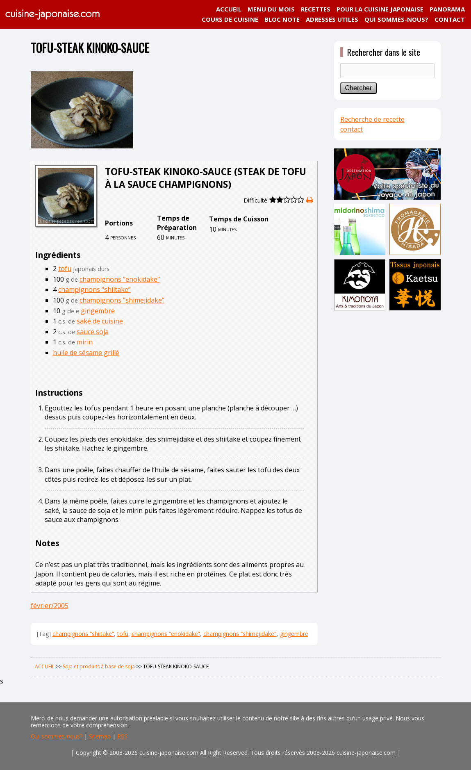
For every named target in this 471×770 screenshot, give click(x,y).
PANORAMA (447, 9)
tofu (64, 268)
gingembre (98, 310)
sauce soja (93, 331)
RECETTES (315, 9)
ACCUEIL (228, 9)
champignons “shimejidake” (122, 300)
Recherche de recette (372, 119)
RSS (122, 736)
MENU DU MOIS (271, 9)
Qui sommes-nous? (56, 736)
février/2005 (49, 605)
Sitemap (100, 736)
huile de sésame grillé (86, 352)
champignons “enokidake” (120, 279)
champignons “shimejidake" (240, 634)
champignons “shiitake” (94, 289)
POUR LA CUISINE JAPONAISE (380, 9)
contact (351, 129)
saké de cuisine (100, 321)
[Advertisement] (387, 442)
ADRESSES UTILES (332, 19)
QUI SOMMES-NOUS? (396, 19)
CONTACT (450, 19)
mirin (85, 341)
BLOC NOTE (282, 19)
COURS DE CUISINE (230, 19)
